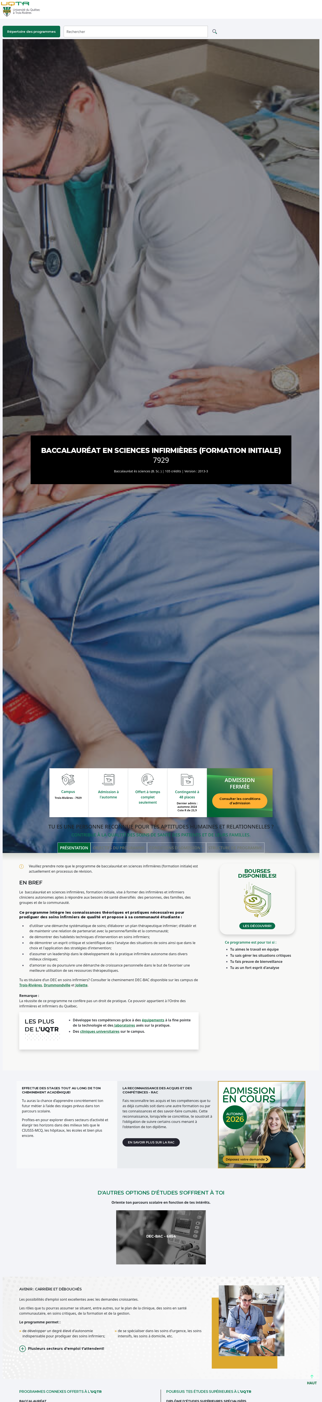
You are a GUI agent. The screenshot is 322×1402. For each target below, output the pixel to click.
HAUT (312, 1381)
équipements (153, 1020)
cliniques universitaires (99, 1031)
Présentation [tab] (74, 847)
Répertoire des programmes (31, 31)
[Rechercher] (136, 31)
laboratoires (124, 1025)
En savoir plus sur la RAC (151, 1142)
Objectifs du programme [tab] (119, 847)
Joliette (81, 985)
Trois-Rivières (30, 985)
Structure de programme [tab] (235, 847)
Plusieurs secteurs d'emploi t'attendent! (66, 1349)
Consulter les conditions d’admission (239, 801)
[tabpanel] (161, 961)
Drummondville (57, 985)
